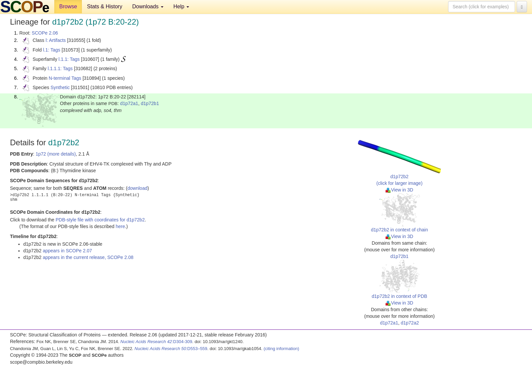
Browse (68, 6)
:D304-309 (156, 341)
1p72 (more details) (56, 154)
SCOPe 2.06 (45, 33)
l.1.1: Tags (69, 59)
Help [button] (181, 6)
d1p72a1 (129, 103)
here (120, 226)
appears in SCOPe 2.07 (67, 250)
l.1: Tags (51, 50)
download (137, 188)
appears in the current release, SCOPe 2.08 (88, 257)
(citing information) (281, 348)
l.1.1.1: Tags (60, 68)
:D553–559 (170, 348)
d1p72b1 (150, 103)
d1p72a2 (410, 322)
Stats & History (104, 6)
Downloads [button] (147, 6)
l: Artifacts (56, 40)
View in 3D (399, 189)
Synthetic (60, 87)
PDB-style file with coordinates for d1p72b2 (100, 219)
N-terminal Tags (65, 78)
